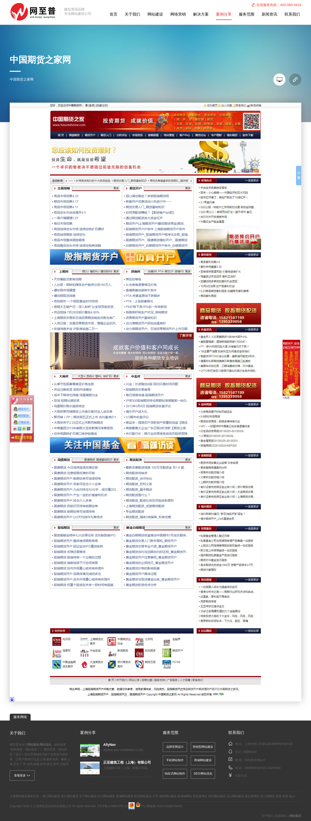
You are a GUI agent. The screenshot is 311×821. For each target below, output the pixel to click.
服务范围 (246, 14)
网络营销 (178, 14)
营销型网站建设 (203, 747)
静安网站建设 (143, 796)
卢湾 (155, 796)
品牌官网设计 (175, 747)
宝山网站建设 (235, 796)
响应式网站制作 (175, 773)
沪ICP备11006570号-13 (112, 806)
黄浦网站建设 (124, 796)
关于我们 (132, 14)
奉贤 (285, 796)
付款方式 (241, 775)
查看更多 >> (22, 775)
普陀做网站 (200, 796)
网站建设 (155, 14)
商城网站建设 (203, 760)
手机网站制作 (175, 760)
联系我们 (292, 14)
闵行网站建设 (69, 796)
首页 (113, 14)
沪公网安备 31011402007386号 (159, 806)
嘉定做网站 (252, 796)
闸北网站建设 (217, 796)
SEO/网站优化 (203, 773)
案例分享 (224, 14)
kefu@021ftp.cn (255, 760)
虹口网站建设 (106, 796)
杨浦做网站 (184, 796)
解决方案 (201, 14)
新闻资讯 (269, 14)
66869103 (249, 752)
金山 (292, 796)
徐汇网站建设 (51, 796)
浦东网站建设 (168, 796)
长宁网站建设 (88, 796)
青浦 (278, 796)
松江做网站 (267, 796)
